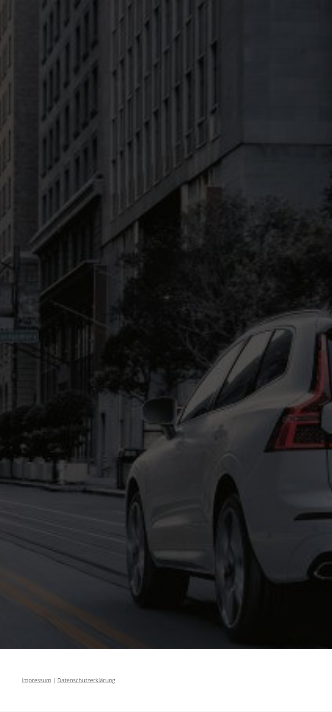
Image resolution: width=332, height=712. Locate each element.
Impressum (36, 680)
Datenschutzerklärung (86, 680)
